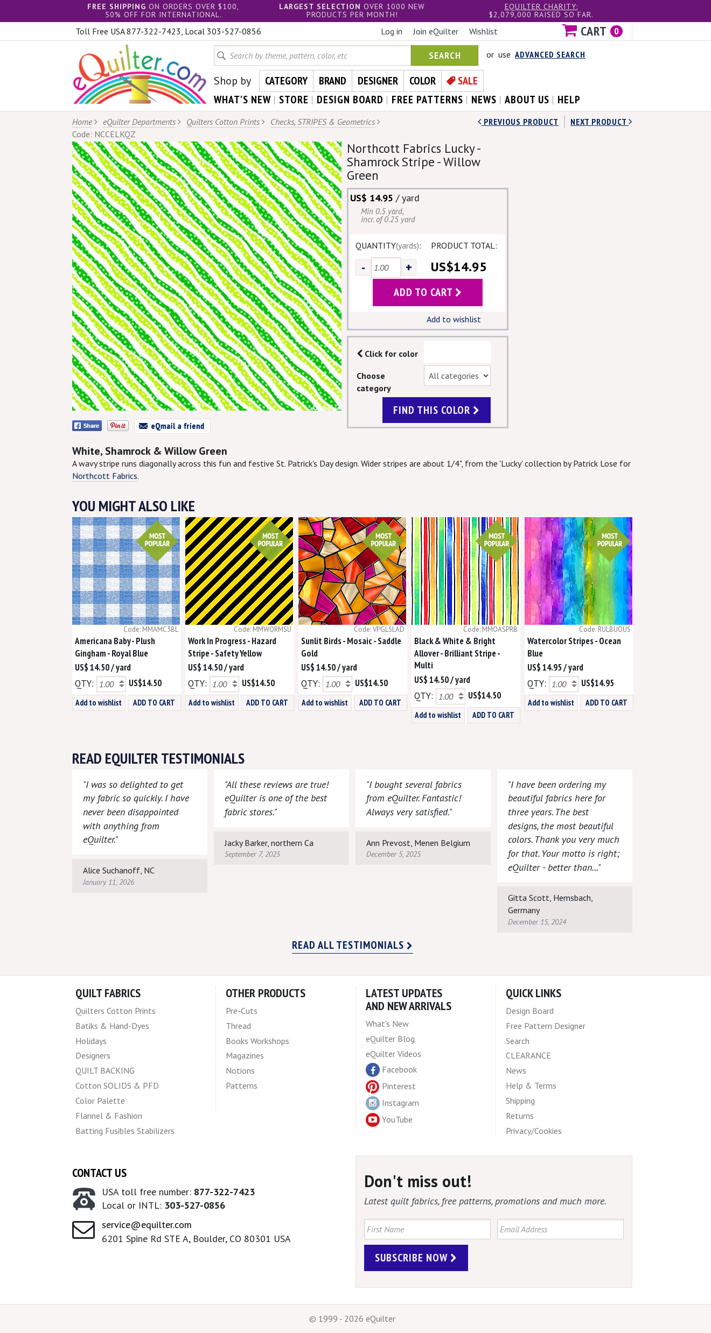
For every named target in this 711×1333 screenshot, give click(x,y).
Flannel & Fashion (108, 1115)
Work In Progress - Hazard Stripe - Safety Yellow (232, 647)
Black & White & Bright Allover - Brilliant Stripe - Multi (457, 653)
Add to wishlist (454, 319)
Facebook (391, 1070)
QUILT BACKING (105, 1070)
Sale (468, 81)
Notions (240, 1070)
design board (350, 99)
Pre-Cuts (241, 1010)
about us (527, 99)
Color (422, 81)
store (294, 99)
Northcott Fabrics (104, 475)
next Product (601, 121)
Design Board (530, 1010)
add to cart (428, 292)
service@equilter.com (147, 1224)
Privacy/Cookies (534, 1130)
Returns (520, 1115)
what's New (242, 99)
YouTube (389, 1120)
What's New (387, 1023)
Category (286, 81)
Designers (92, 1055)
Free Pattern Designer (545, 1025)
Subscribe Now (416, 1258)
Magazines (245, 1055)
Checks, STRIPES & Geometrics (322, 121)
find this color (436, 410)
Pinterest (391, 1086)
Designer (378, 81)
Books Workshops (257, 1040)
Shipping (520, 1100)
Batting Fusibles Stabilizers (125, 1130)
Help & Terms (531, 1085)
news (484, 99)
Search (445, 55)
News (516, 1070)
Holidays (91, 1040)
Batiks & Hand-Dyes (112, 1025)
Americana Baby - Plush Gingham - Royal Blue (115, 647)
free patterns (427, 99)
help (569, 99)
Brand (332, 81)
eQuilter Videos (393, 1053)
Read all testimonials (352, 945)
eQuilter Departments (139, 121)
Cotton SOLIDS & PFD (117, 1085)
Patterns (241, 1085)
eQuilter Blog (390, 1038)
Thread (238, 1025)
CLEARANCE (528, 1055)
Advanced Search (550, 54)
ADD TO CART (154, 702)
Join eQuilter (435, 31)
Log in (391, 31)
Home (82, 121)
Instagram (392, 1103)
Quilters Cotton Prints (223, 121)
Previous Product (518, 121)
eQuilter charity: (541, 6)
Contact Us (99, 1172)
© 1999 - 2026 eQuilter (352, 1318)
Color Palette (100, 1100)
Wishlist (483, 31)
